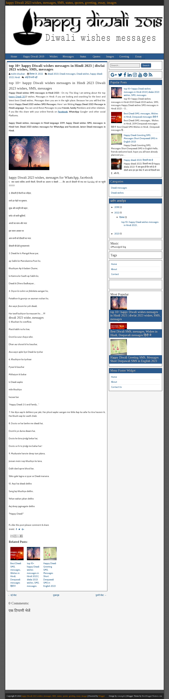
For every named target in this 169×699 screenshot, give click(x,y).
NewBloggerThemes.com (152, 696)
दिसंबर (122, 217)
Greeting (124, 56)
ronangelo (121, 696)
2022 (117, 212)
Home (14, 56)
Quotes (96, 56)
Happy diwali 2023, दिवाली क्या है (138, 160)
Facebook (63, 111)
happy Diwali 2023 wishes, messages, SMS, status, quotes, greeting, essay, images (61, 2)
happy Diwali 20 (17, 96)
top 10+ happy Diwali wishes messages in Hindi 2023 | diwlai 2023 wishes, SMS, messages (57, 67)
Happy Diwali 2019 (33, 56)
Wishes (54, 56)
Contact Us (116, 387)
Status (83, 56)
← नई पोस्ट (12, 595)
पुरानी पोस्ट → (101, 595)
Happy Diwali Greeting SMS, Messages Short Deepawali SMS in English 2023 (140, 138)
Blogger (102, 696)
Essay (138, 56)
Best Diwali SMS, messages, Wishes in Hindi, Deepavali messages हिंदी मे (133, 333)
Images (110, 56)
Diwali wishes (83, 73)
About (114, 269)
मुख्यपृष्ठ (56, 595)
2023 (117, 233)
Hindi (17, 77)
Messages (68, 56)
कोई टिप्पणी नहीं (31, 77)
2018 (116, 207)
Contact (115, 274)
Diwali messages (68, 73)
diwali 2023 (53, 73)
